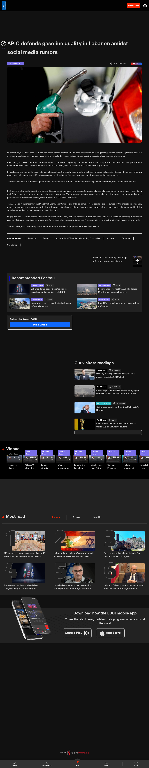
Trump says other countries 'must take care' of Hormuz (118, 408)
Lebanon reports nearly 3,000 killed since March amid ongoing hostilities (117, 290)
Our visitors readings (93, 363)
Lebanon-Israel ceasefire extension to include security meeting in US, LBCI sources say (49, 291)
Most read (15, 516)
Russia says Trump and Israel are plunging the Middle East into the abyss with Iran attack (117, 391)
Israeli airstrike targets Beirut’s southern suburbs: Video (45, 466)
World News (101, 370)
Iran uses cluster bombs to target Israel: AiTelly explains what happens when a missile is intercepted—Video (14, 466)
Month (94, 517)
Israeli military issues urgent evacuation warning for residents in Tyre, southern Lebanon (72, 586)
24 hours (54, 517)
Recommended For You (32, 278)
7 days (75, 517)
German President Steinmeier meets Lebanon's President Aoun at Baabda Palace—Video (112, 466)
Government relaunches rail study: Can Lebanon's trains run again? (122, 553)
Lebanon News (37, 285)
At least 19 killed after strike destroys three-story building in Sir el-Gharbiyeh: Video (31, 466)
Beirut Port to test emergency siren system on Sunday (118, 304)
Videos (12, 449)
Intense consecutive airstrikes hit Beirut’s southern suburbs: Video (63, 466)
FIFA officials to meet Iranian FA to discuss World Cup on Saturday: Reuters (116, 425)
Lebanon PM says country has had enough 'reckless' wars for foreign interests (124, 585)
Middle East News (103, 403)
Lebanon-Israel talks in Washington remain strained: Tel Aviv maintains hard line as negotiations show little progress (74, 554)
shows (106, 764)
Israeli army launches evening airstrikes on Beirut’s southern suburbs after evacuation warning (80, 466)
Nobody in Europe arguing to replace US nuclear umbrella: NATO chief (115, 375)
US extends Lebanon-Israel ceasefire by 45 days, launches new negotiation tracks (24, 553)
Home (15, 764)
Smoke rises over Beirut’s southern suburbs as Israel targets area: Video (97, 466)
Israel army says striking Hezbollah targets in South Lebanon (51, 304)
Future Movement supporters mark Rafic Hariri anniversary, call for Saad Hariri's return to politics (130, 466)
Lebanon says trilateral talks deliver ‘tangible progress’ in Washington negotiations (21, 586)
